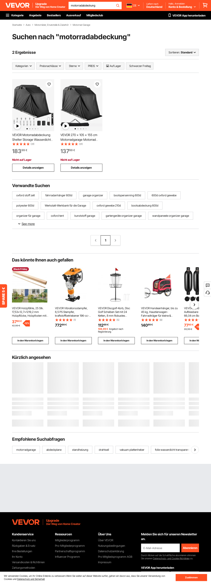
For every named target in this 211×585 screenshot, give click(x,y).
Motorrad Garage (81, 25)
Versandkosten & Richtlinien (28, 562)
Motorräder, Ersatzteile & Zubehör (52, 25)
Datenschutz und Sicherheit (31, 579)
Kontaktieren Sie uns (24, 540)
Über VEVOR (105, 540)
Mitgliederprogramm (67, 540)
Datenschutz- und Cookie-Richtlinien (171, 558)
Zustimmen (191, 577)
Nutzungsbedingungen (111, 545)
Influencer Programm (67, 556)
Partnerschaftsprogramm (70, 551)
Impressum (104, 562)
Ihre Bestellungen (22, 551)
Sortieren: (174, 52)
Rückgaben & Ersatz (23, 545)
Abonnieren (190, 547)
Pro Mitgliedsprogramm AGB (115, 556)
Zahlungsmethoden (23, 567)
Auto (28, 25)
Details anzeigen (33, 167)
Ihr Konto (17, 556)
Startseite (17, 25)
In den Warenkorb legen (30, 340)
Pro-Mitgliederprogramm (70, 545)
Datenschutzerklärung (111, 551)
